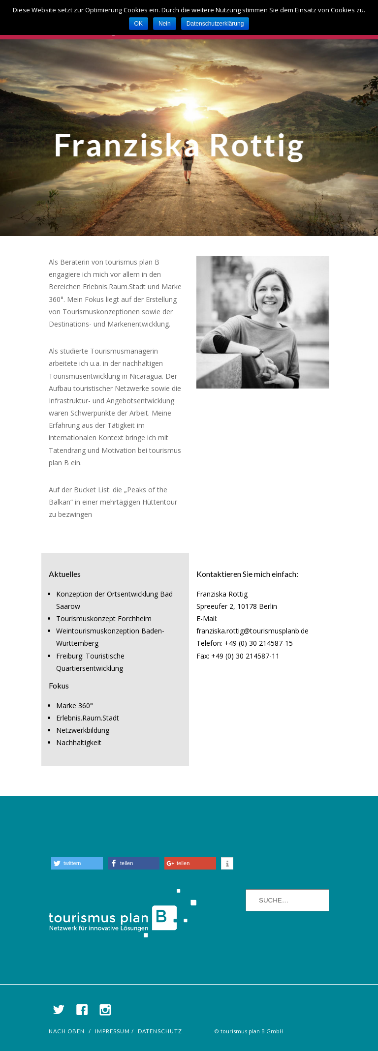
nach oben (67, 1031)
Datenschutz (160, 1031)
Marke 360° (74, 705)
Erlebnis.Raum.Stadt (87, 717)
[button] (77, 863)
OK (138, 23)
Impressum (112, 1031)
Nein (164, 23)
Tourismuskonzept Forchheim (104, 618)
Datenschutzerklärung (215, 23)
